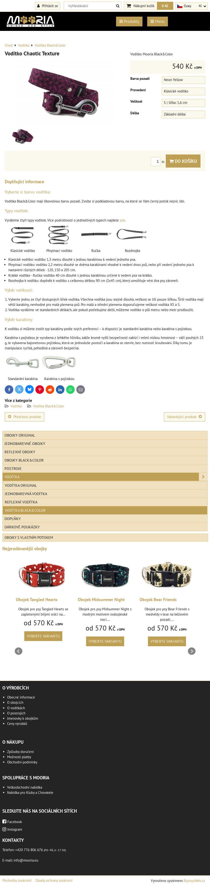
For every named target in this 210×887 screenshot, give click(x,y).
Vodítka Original (21, 485)
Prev (18, 651)
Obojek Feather (27, 599)
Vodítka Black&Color (48, 406)
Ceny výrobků (17, 723)
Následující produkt (184, 417)
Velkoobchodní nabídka (24, 787)
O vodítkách (16, 708)
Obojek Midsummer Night (160, 599)
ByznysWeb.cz (194, 880)
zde (122, 220)
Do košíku (183, 161)
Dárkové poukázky (22, 527)
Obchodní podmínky (22, 762)
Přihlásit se (47, 5)
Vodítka (16, 406)
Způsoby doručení (20, 751)
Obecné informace (21, 697)
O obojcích (15, 702)
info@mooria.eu (26, 860)
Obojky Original (20, 435)
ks (158, 162)
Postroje (13, 468)
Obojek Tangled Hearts (95, 599)
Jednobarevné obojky (25, 443)
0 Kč (165, 5)
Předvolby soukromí (17, 880)
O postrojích (16, 713)
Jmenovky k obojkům (22, 718)
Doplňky (13, 518)
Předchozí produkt (24, 417)
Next (191, 651)
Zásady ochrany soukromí (54, 880)
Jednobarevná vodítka (26, 493)
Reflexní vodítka (21, 502)
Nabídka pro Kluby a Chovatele (30, 792)
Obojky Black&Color (24, 460)
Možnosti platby (19, 757)
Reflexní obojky (20, 451)
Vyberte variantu (40, 636)
